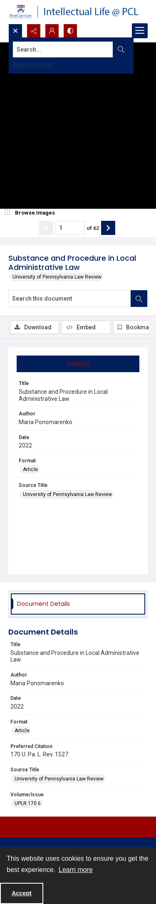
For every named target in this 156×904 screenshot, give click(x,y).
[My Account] (52, 30)
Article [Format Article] (30, 469)
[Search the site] (63, 49)
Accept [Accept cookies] (22, 893)
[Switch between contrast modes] (70, 30)
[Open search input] (15, 30)
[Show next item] (108, 228)
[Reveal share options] (33, 30)
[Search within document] (139, 298)
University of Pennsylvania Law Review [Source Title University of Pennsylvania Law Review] (67, 494)
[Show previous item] (46, 228)
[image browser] (31, 213)
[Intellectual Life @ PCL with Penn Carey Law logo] (78, 12)
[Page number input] (69, 228)
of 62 (93, 228)
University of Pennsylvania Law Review (57, 277)
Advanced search (33, 64)
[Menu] (140, 30)
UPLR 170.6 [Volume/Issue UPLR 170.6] (28, 803)
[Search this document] (70, 298)
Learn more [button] (76, 869)
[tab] (78, 364)
